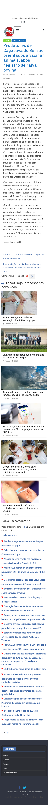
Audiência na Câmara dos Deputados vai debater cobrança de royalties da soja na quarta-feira (22, 690)
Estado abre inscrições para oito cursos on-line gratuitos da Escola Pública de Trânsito (21, 636)
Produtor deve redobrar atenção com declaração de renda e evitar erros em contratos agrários (21, 678)
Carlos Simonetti (29, 75)
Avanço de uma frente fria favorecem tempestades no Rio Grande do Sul (23, 393)
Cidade (6, 760)
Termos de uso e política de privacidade (24, 792)
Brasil (5, 755)
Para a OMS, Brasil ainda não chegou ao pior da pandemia (23, 256)
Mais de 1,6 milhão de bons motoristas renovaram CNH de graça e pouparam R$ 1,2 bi (24, 429)
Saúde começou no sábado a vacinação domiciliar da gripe (19, 319)
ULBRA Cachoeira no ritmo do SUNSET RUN (25, 669)
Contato (24, 794)
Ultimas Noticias (19, 41)
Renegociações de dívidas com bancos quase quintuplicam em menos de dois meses (22, 267)
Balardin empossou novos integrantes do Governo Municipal (23, 356)
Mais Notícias (9, 535)
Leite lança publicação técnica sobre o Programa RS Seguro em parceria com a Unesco (21, 702)
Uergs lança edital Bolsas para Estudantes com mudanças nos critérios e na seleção (19, 469)
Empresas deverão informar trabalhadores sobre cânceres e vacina (20, 508)
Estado (7, 41)
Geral (5, 768)
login (24, 527)
